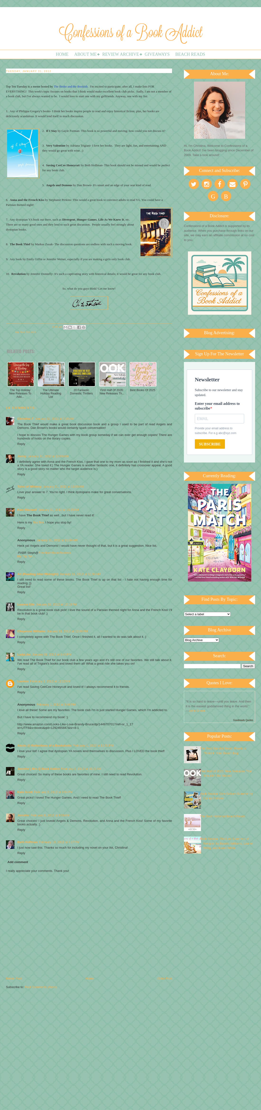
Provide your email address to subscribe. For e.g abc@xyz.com (215, 431)
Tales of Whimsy (29, 486)
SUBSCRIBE (210, 444)
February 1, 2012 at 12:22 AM (50, 681)
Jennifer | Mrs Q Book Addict (38, 769)
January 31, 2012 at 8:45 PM (51, 654)
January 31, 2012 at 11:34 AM (57, 540)
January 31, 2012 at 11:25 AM (58, 510)
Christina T (25, 419)
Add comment (18, 862)
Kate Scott (25, 792)
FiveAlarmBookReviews (54, 553)
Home (62, 54)
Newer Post (14, 978)
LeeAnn (23, 681)
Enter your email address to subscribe (217, 406)
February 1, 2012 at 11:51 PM (93, 745)
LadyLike (24, 654)
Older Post (165, 978)
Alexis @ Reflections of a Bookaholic (44, 745)
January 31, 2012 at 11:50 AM (80, 574)
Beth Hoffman (27, 842)
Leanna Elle (25, 604)
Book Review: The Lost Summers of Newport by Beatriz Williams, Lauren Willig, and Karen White (226, 843)
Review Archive (120, 54)
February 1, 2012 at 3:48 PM (56, 704)
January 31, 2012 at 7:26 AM (54, 419)
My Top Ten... (26, 556)
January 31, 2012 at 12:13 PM (56, 604)
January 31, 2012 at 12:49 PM (67, 631)
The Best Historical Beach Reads (222, 816)
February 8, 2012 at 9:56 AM (50, 815)
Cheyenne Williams (31, 631)
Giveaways (157, 54)
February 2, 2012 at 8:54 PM (53, 792)
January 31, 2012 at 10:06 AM (48, 456)
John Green (197, 710)
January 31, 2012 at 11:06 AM (63, 486)
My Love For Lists (25, 332)
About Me (85, 54)
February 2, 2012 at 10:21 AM (81, 769)
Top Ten (38, 522)
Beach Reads (190, 54)
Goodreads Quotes (243, 720)
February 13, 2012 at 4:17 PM (59, 842)
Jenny (21, 456)
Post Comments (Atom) (41, 987)
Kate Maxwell (27, 510)
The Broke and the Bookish (71, 86)
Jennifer (23, 815)
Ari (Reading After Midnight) (37, 574)
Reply (21, 444)
